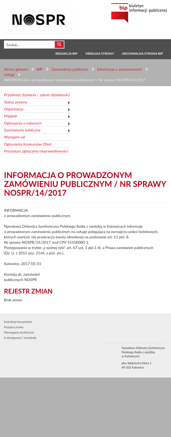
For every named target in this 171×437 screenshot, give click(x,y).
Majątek (10, 116)
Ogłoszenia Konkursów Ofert (28, 144)
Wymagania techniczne (19, 332)
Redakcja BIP (66, 53)
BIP (39, 69)
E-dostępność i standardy (20, 337)
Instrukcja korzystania (18, 321)
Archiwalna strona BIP (142, 53)
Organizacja (13, 109)
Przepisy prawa (13, 327)
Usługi (9, 74)
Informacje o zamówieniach (119, 69)
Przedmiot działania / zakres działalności (37, 95)
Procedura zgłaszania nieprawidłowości (36, 151)
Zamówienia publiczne (70, 69)
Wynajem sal (14, 137)
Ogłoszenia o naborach (22, 123)
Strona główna (16, 69)
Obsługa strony (100, 53)
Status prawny (15, 102)
